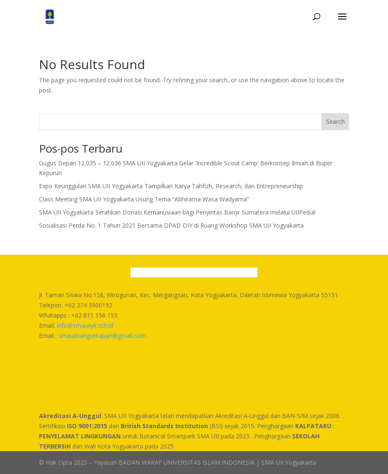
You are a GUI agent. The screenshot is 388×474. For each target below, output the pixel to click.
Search (335, 121)
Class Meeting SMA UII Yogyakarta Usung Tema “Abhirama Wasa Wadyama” (144, 199)
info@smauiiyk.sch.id (85, 325)
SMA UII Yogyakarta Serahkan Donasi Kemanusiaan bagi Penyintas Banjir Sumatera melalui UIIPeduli (177, 212)
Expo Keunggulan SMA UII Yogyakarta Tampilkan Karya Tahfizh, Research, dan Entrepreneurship (171, 186)
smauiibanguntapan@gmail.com (102, 336)
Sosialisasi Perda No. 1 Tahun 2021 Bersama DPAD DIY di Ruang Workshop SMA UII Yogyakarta (171, 225)
